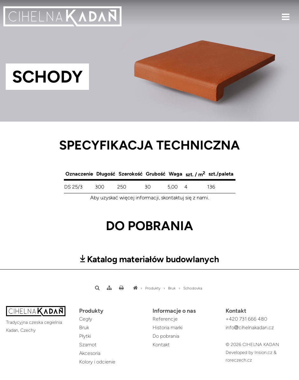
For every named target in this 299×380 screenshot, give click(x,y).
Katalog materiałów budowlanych (149, 259)
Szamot (88, 345)
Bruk (172, 288)
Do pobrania (166, 336)
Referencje (165, 319)
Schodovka (192, 288)
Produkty (152, 288)
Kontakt (161, 345)
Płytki (85, 336)
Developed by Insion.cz (249, 352)
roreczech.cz (239, 360)
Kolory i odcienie (97, 362)
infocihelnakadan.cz (250, 327)
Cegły (85, 319)
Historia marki (167, 327)
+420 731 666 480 (246, 319)
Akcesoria (89, 353)
